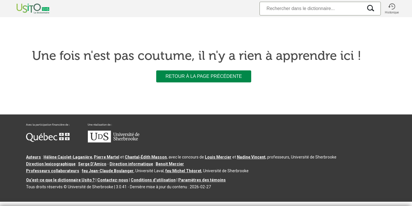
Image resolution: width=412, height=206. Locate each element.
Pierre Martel (106, 157)
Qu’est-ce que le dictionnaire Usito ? (60, 180)
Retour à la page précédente (203, 76)
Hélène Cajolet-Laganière (67, 157)
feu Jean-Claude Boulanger (108, 171)
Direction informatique (131, 164)
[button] (391, 8)
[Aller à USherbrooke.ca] (113, 141)
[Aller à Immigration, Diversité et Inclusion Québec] (48, 140)
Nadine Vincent (251, 157)
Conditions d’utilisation (153, 180)
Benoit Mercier (170, 164)
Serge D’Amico (92, 164)
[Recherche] (311, 8)
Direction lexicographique (51, 164)
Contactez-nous (112, 180)
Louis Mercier (218, 157)
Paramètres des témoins (202, 180)
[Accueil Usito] (26, 8)
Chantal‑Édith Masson (146, 157)
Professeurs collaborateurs (52, 171)
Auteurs (33, 157)
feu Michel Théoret (183, 171)
